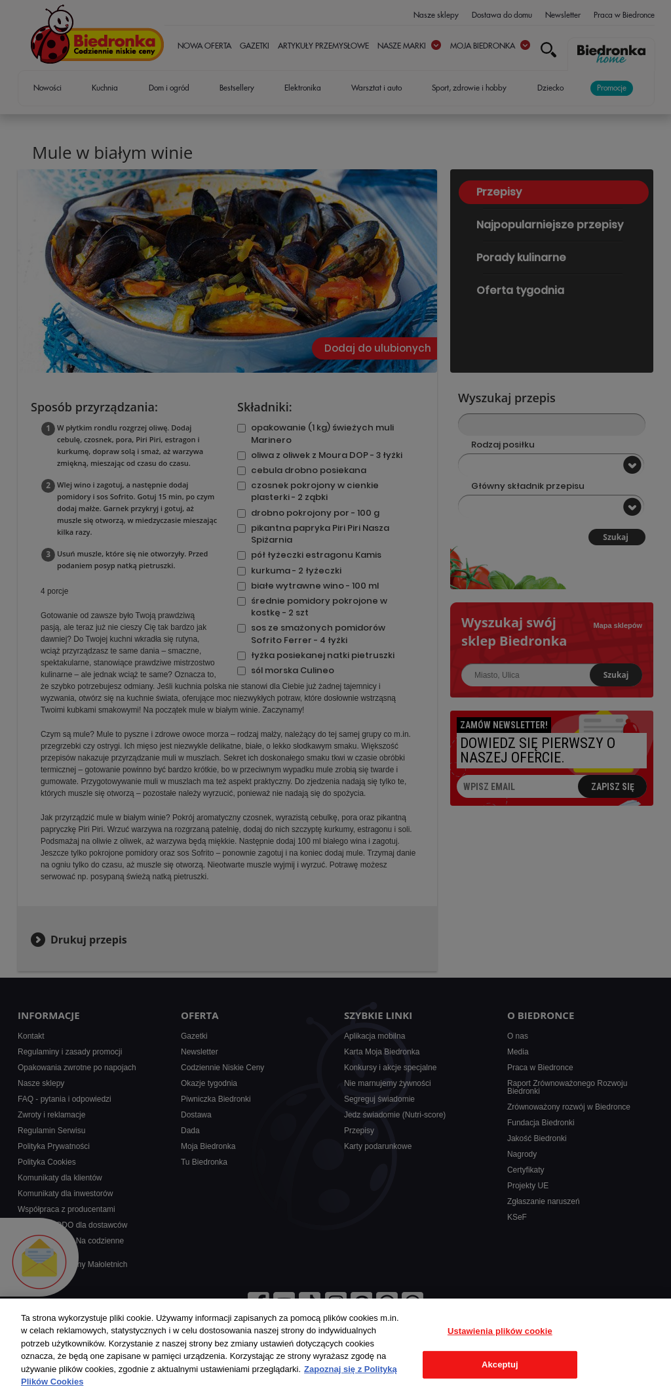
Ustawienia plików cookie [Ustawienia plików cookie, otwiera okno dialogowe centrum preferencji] (500, 1331)
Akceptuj (500, 1364)
